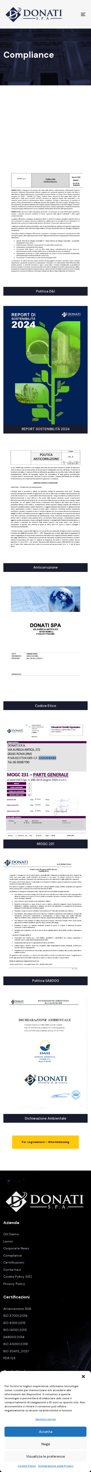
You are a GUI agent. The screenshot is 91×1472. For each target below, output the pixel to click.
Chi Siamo (11, 1234)
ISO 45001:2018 (15, 1344)
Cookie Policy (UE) (17, 1277)
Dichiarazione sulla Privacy (55, 1466)
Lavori (8, 1241)
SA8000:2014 (14, 1337)
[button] (83, 1377)
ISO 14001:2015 (15, 1330)
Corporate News (16, 1248)
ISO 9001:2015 (14, 1323)
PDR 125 (9, 1358)
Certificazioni (13, 1262)
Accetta (45, 1432)
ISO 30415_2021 (16, 1351)
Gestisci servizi (45, 1419)
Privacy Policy (14, 1284)
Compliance (12, 1255)
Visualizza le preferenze (45, 1456)
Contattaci (12, 1270)
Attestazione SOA (17, 1309)
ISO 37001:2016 (15, 1316)
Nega (45, 1444)
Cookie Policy (27, 1466)
